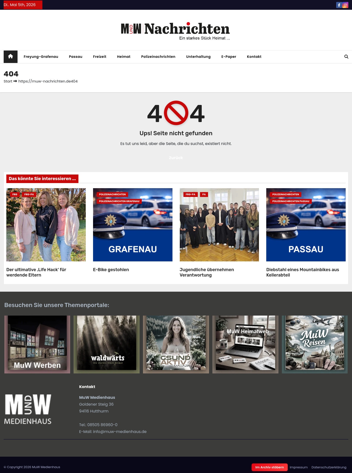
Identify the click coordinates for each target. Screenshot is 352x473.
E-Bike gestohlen (111, 269)
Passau (75, 56)
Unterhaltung (198, 56)
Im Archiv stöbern (270, 467)
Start (8, 81)
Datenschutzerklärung (329, 467)
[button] (346, 57)
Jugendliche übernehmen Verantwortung (207, 272)
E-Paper (228, 56)
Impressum (299, 467)
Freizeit (99, 56)
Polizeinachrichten (158, 56)
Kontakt (254, 56)
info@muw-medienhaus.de (120, 431)
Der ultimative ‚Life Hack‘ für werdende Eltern (36, 272)
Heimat (124, 56)
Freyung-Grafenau (41, 56)
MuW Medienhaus (46, 467)
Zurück (176, 158)
